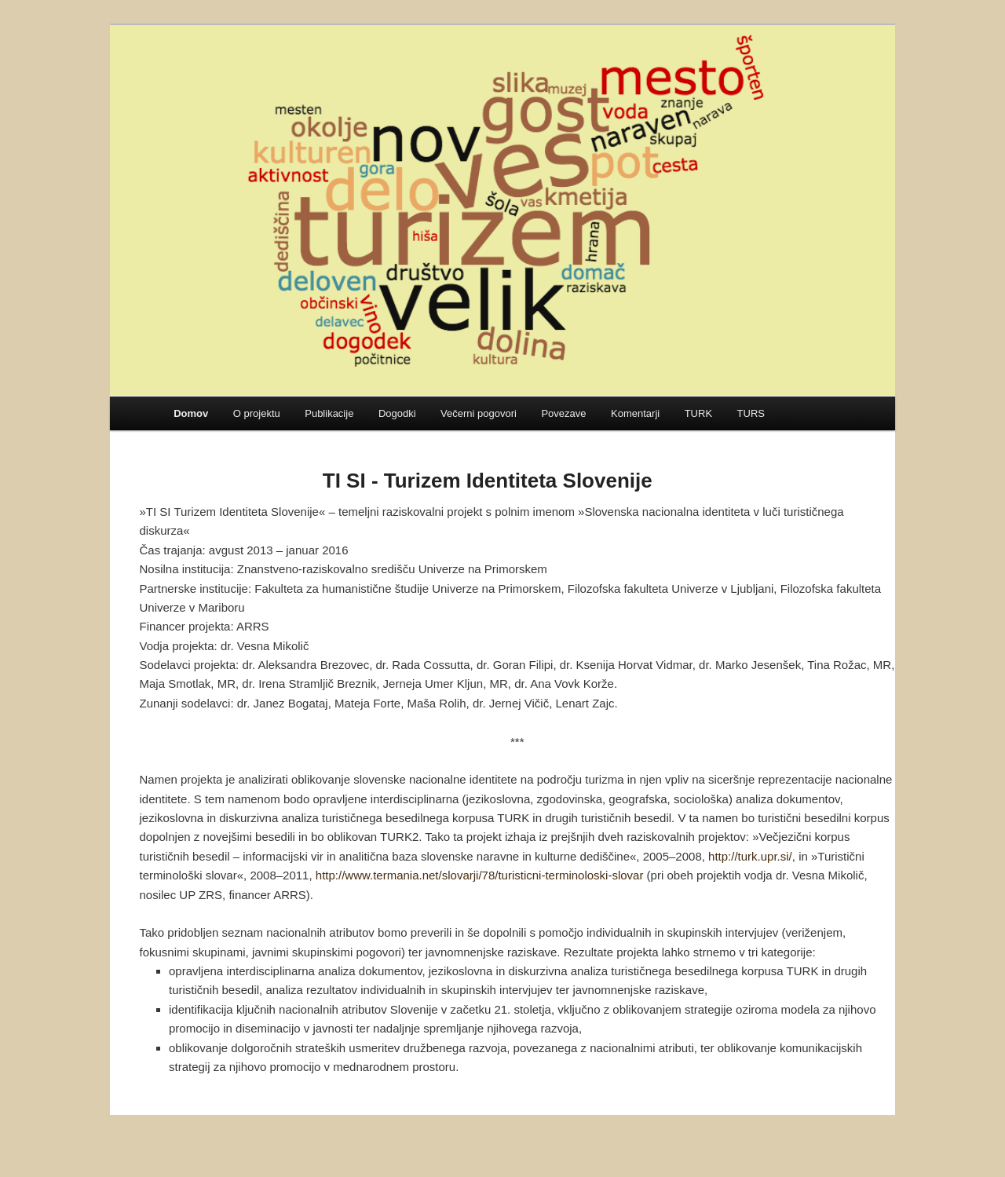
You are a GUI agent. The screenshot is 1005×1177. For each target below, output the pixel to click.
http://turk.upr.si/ (750, 856)
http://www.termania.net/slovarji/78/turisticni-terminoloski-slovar (480, 875)
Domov (191, 413)
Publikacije (329, 413)
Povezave (563, 413)
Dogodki (397, 413)
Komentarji (635, 413)
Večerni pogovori (478, 413)
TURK (698, 413)
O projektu (256, 413)
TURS (751, 413)
